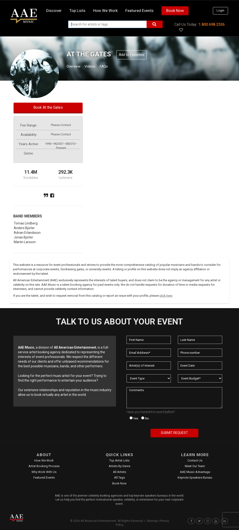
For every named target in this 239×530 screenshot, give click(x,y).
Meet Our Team (195, 466)
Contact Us (194, 460)
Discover (54, 10)
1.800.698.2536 (212, 24)
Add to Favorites (131, 55)
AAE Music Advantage (195, 472)
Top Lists (77, 10)
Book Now (175, 10)
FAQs (112, 67)
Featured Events (139, 10)
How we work (105, 10)
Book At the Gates (48, 107)
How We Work (44, 460)
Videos (95, 67)
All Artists (119, 472)
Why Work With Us (44, 472)
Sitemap (152, 521)
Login (220, 10)
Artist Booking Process (44, 466)
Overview (75, 67)
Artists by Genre (119, 466)
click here (165, 295)
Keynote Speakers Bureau (195, 477)
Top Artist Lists (119, 460)
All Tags (119, 477)
